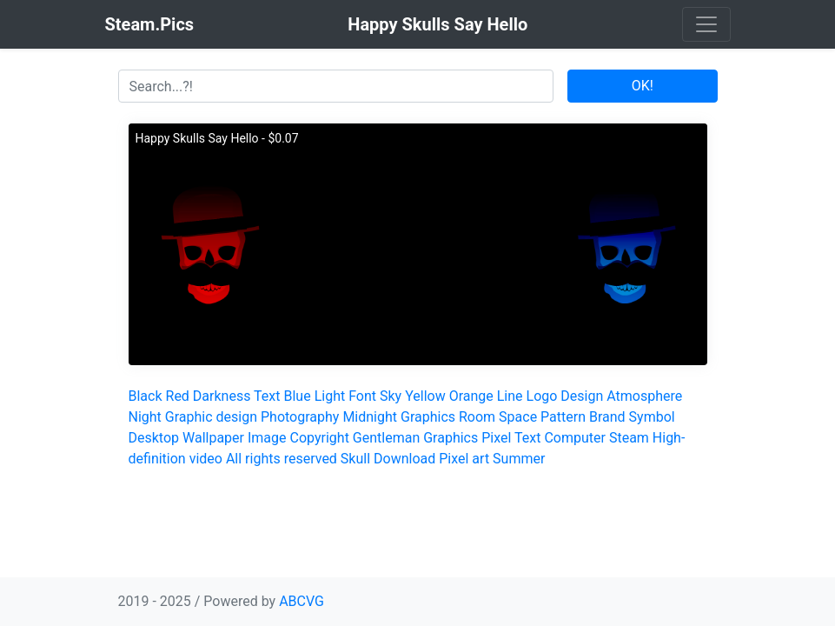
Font (362, 396)
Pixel (496, 438)
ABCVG (301, 601)
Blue (297, 396)
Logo (542, 396)
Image (267, 438)
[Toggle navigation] (706, 24)
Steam (629, 438)
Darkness (222, 396)
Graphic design (211, 417)
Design (581, 396)
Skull (355, 458)
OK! (642, 85)
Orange (471, 396)
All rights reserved (281, 458)
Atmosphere (644, 396)
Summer (519, 458)
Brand (607, 417)
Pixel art (464, 458)
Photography (300, 417)
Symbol (652, 417)
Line (510, 396)
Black (145, 396)
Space (518, 417)
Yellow (425, 396)
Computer (575, 438)
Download (404, 458)
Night (145, 417)
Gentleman (386, 438)
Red (177, 396)
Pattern (563, 417)
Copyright (319, 438)
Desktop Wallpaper (187, 438)
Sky (390, 396)
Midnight (369, 417)
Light (330, 396)
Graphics (428, 417)
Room (477, 417)
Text (267, 396)
